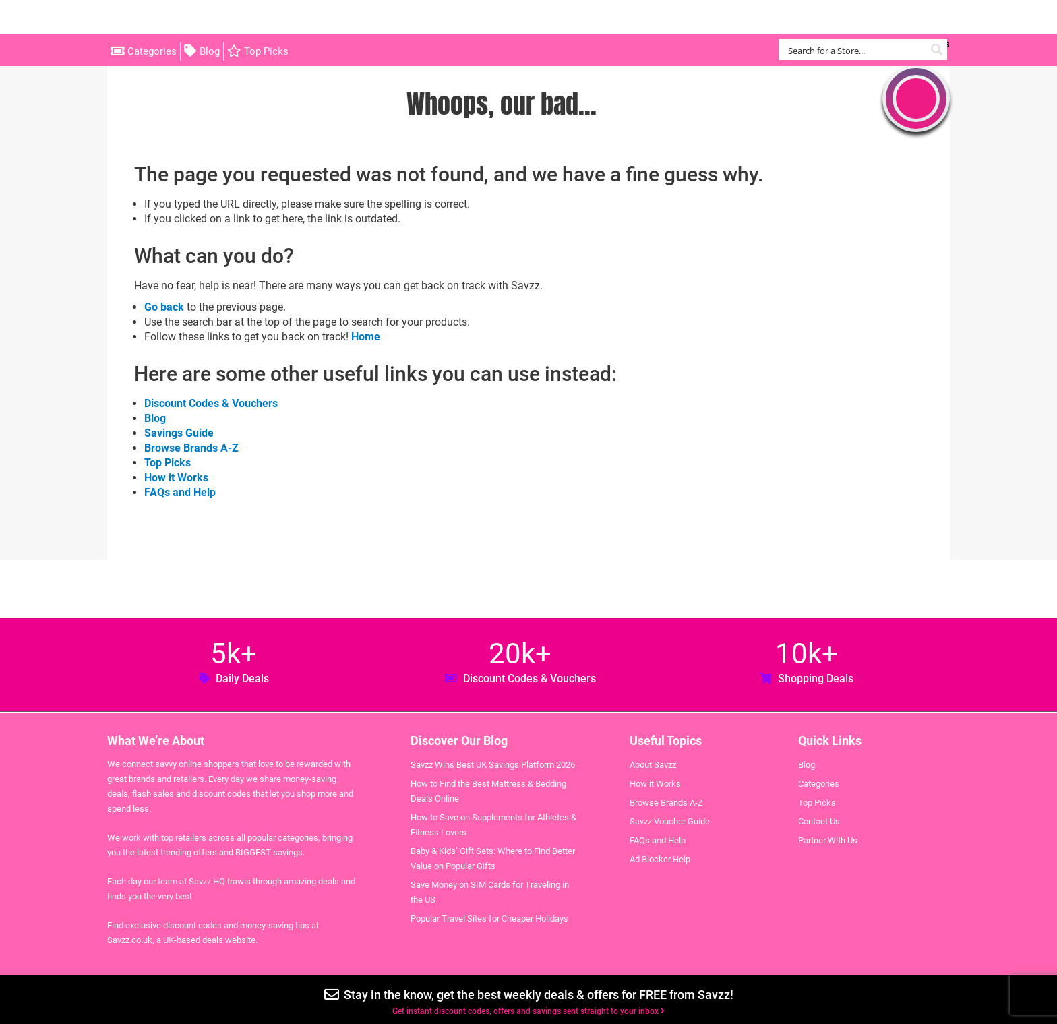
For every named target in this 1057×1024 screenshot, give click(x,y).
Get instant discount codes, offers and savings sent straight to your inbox (528, 1011)
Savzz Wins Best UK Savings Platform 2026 (493, 765)
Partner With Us (827, 840)
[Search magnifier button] (936, 49)
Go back (164, 307)
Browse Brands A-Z (191, 448)
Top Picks (266, 51)
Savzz (174, 17)
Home (365, 336)
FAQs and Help (180, 492)
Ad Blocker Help (660, 859)
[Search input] (855, 49)
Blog (210, 51)
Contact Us (819, 821)
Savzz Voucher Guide (670, 821)
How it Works (176, 477)
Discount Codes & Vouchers (211, 403)
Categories (152, 51)
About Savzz (653, 765)
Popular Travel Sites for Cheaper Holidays (489, 918)
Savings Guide (179, 433)
